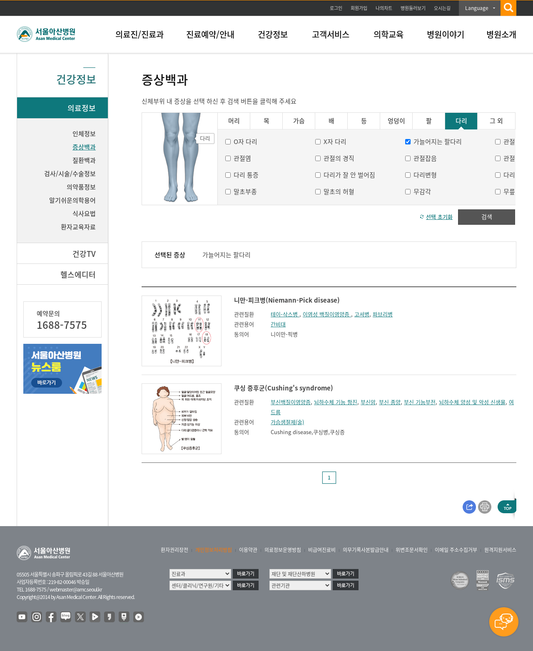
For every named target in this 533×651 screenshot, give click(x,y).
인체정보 (84, 133)
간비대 (278, 324)
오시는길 (442, 8)
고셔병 (361, 314)
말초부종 (245, 191)
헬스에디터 (78, 274)
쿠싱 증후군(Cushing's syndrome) (283, 388)
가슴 (299, 121)
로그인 (336, 8)
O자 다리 (245, 141)
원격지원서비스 (500, 550)
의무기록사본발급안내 (366, 550)
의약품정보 (81, 186)
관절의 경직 (339, 158)
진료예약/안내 (210, 34)
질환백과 (84, 160)
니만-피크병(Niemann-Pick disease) (287, 300)
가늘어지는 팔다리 (437, 141)
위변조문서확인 (412, 550)
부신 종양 (390, 402)
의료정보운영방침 (282, 550)
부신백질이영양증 (291, 402)
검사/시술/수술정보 (70, 173)
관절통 (512, 158)
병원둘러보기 (413, 8)
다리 (461, 121)
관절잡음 (425, 158)
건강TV (84, 253)
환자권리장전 (174, 550)
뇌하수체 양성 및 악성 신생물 (472, 402)
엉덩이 (396, 121)
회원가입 (359, 8)
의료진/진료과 (139, 34)
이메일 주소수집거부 (456, 550)
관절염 (242, 158)
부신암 (368, 402)
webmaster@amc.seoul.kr (76, 589)
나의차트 (384, 8)
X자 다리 (335, 141)
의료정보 (81, 108)
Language (476, 8)
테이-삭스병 (285, 314)
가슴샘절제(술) (287, 422)
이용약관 (248, 550)
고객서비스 (330, 34)
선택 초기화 (439, 217)
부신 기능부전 (420, 402)
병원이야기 (445, 34)
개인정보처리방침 (213, 550)
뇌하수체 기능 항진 (335, 402)
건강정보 (273, 34)
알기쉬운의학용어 (72, 200)
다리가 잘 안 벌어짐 (349, 174)
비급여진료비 (322, 550)
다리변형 (425, 174)
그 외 (496, 121)
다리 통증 (246, 174)
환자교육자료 (78, 226)
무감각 (422, 191)
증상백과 (84, 147)
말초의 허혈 (339, 191)
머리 (234, 121)
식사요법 (84, 213)
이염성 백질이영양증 (327, 314)
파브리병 (383, 314)
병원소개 (501, 34)
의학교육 (388, 34)
